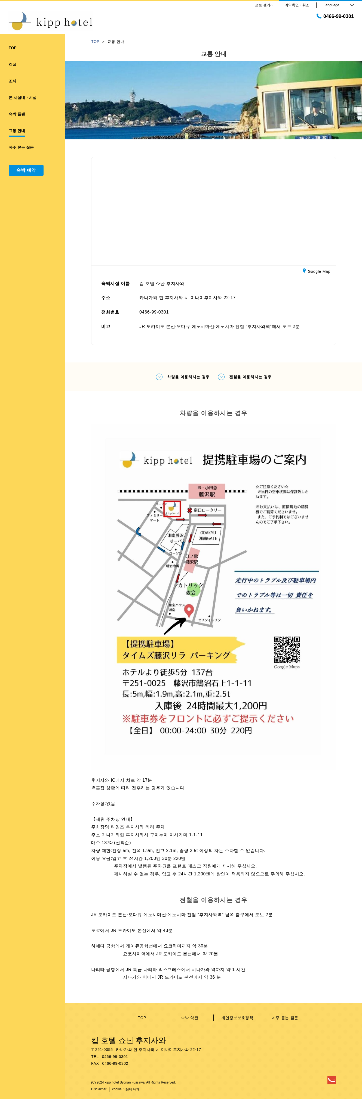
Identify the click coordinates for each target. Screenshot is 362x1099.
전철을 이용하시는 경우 (245, 376)
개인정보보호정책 (237, 1018)
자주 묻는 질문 (285, 1018)
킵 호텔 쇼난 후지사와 (128, 1040)
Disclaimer (98, 1089)
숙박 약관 (189, 1018)
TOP (142, 1018)
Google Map (316, 271)
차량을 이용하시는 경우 (183, 376)
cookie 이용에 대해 (126, 1089)
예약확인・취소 (297, 5)
